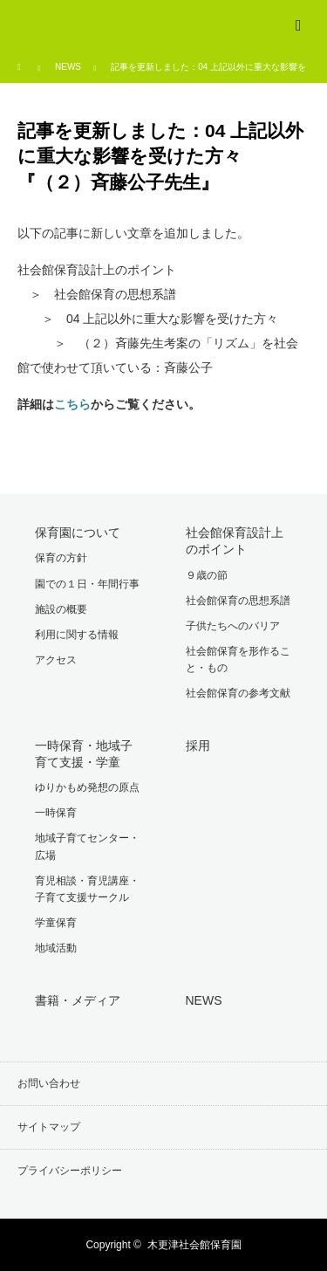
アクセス (56, 660)
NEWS (68, 67)
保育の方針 (61, 558)
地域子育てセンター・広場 (87, 846)
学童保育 (56, 923)
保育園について (77, 532)
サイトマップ (48, 1127)
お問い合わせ (48, 1083)
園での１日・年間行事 (87, 584)
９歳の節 (207, 575)
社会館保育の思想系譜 (238, 600)
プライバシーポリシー (69, 1171)
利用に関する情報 (77, 635)
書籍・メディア (77, 1000)
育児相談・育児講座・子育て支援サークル (87, 889)
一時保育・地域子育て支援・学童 (84, 754)
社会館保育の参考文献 (238, 693)
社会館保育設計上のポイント (234, 541)
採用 (198, 745)
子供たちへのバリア (233, 626)
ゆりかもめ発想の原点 (87, 787)
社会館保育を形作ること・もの (238, 659)
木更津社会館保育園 (194, 1245)
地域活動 (56, 948)
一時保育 (56, 813)
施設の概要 (61, 609)
